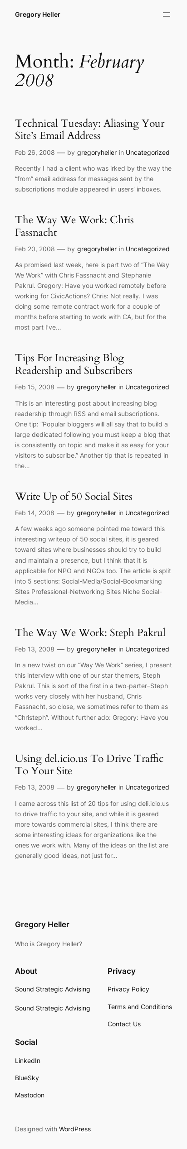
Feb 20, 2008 (35, 249)
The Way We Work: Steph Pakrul (90, 633)
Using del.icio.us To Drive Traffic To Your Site (89, 764)
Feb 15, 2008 (34, 387)
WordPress (75, 1129)
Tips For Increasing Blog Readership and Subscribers (74, 364)
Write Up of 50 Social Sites (74, 496)
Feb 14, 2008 (34, 513)
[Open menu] (166, 14)
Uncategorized (148, 152)
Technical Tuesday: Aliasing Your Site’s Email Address (89, 129)
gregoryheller (97, 152)
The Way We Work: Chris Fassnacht (74, 226)
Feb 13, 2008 (34, 649)
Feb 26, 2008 (35, 152)
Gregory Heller (37, 14)
